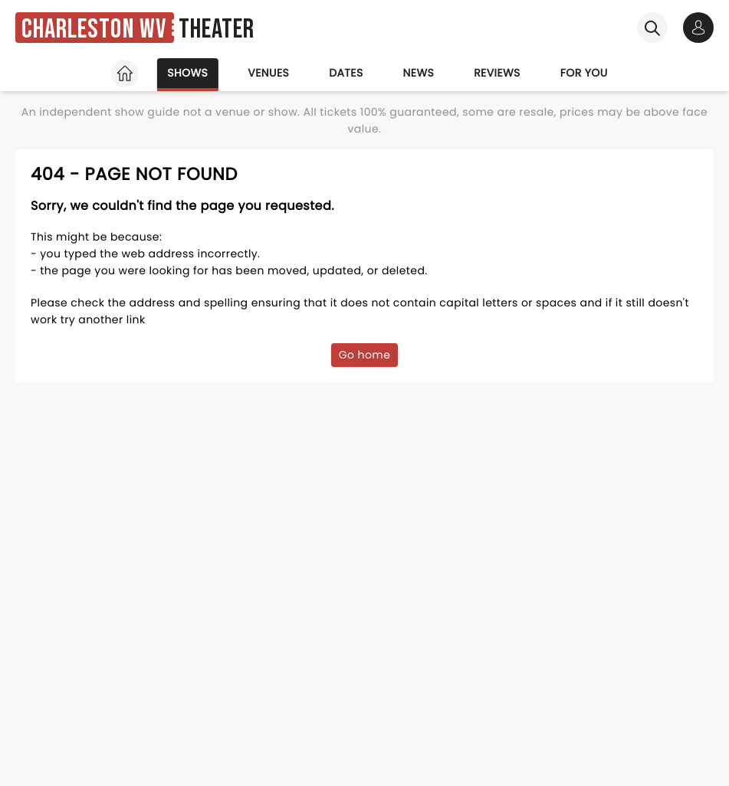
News (419, 72)
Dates (346, 72)
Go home (365, 354)
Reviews (497, 72)
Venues (268, 72)
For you (584, 72)
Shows (187, 72)
